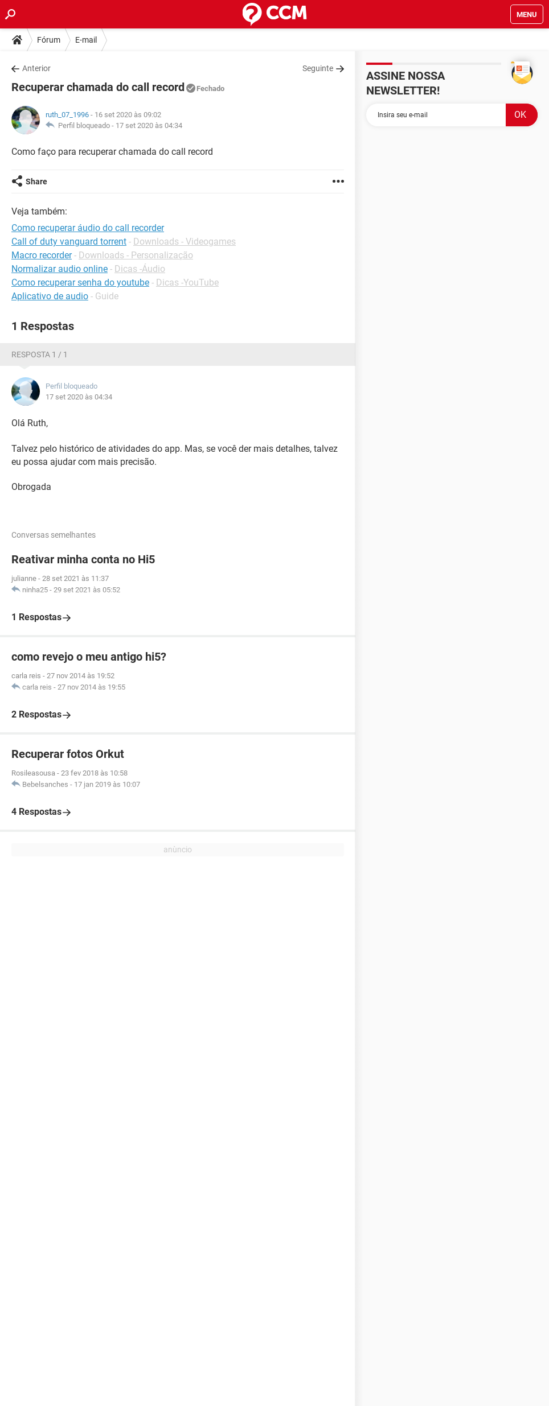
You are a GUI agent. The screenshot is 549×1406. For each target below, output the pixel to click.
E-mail (86, 39)
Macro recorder (41, 255)
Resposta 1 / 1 (39, 354)
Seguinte (317, 68)
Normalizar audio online (59, 268)
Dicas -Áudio (139, 268)
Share (36, 181)
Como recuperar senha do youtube (80, 282)
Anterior (36, 68)
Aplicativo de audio (49, 296)
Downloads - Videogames (184, 241)
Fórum (48, 39)
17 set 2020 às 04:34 (149, 125)
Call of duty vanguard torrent (68, 241)
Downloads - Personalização (136, 255)
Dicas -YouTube (187, 282)
